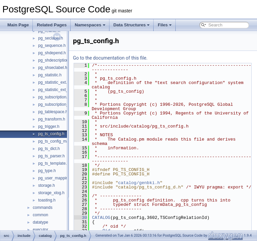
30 (97, 222)
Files (165, 24)
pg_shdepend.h (52, 53)
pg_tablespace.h (53, 111)
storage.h (46, 185)
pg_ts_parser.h (51, 156)
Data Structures (131, 24)
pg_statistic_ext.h (53, 82)
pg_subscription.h (54, 97)
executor (40, 229)
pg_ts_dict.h (49, 148)
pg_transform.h (51, 119)
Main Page (18, 24)
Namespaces (90, 24)
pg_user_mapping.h (56, 178)
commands (43, 207)
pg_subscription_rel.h (57, 104)
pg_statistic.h (50, 75)
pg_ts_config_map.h (56, 141)
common (40, 215)
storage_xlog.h (51, 192)
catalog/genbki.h (156, 183)
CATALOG (118, 222)
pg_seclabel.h (50, 38)
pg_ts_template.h (53, 163)
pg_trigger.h (48, 126)
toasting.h (47, 200)
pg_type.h (47, 170)
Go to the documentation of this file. (127, 58)
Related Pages (52, 24)
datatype (40, 222)
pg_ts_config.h (51, 134)
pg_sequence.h (52, 45)
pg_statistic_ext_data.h (58, 89)
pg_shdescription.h (55, 60)
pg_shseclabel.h (52, 67)
